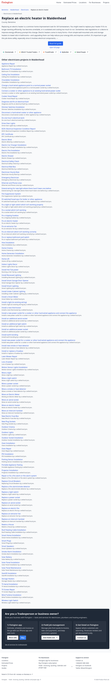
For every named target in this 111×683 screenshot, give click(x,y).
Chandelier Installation (10, 80)
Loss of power (7, 362)
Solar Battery (7, 557)
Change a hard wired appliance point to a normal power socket (26, 85)
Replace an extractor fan (11, 514)
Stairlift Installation (9, 573)
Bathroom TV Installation (11, 69)
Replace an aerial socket (11, 503)
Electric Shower (8, 156)
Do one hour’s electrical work (13, 118)
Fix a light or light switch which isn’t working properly (22, 205)
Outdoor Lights (8, 432)
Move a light (6, 373)
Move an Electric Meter (10, 394)
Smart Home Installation (11, 535)
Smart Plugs (6, 541)
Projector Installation (10, 470)
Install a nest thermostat (11, 308)
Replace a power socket (11, 497)
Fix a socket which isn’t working (14, 210)
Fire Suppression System (11, 194)
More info (13, 638)
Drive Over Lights (8, 123)
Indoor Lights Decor (9, 264)
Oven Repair (6, 448)
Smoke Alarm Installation (11, 551)
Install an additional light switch (14, 324)
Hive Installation (8, 242)
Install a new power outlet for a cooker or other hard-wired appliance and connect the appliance (39, 313)
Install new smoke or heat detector (15, 345)
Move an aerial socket (10, 400)
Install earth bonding (10, 335)
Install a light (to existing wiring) (14, 302)
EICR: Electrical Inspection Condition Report (19, 129)
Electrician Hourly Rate (10, 172)
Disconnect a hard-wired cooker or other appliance (21, 112)
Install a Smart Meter (10, 297)
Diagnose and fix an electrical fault (15, 102)
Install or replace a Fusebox (12, 351)
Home (58, 2)
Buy (22, 638)
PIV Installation (7, 454)
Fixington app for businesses (48, 661)
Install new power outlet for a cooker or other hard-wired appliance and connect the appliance (38, 340)
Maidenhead (14, 10)
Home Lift (5, 259)
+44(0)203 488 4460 (82, 663)
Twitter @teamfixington (84, 668)
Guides (4, 668)
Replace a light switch (10, 492)
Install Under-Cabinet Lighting (13, 291)
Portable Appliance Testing (12, 465)
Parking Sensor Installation (12, 459)
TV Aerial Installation (10, 584)
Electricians (25, 10)
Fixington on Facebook (83, 666)
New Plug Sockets (8, 421)
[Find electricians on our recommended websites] (9, 52)
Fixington (4, 679)
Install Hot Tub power (10, 270)
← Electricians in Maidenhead (12, 14)
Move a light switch (9, 378)
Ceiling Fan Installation (10, 74)
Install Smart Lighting (10, 286)
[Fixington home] (7, 2)
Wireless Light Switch (10, 600)
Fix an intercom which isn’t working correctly (19, 232)
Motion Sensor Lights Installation (14, 367)
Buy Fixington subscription (48, 663)
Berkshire (5, 10)
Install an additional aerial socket (14, 318)
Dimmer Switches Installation (13, 107)
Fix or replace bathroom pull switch (15, 237)
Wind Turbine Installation (11, 595)
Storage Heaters (8, 579)
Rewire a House (8, 524)
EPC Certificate (7, 134)
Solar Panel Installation (11, 562)
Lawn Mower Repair (9, 356)
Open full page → (56, 47)
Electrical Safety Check (10, 161)
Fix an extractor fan (9, 226)
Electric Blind (7, 139)
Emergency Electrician (10, 177)
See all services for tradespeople (16, 645)
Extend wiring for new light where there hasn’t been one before (26, 188)
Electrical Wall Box (9, 167)
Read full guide (55, 43)
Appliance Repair (8, 64)
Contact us (81, 638)
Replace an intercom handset (13, 519)
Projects (106, 2)
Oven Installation (8, 443)
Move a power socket (10, 383)
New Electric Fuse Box (10, 416)
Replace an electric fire (10, 508)
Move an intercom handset (12, 411)
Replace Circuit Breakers (11, 481)
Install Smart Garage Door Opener (15, 280)
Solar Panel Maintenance (11, 568)
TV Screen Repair (8, 589)
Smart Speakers (8, 546)
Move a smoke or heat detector (14, 389)
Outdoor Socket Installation (12, 438)
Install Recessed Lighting (11, 275)
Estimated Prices (70, 2)
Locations (82, 2)
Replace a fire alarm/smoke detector (16, 486)
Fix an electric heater (10, 221)
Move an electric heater (11, 405)
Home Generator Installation (13, 253)
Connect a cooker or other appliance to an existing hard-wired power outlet (31, 91)
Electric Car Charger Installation (14, 145)
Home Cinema (7, 248)
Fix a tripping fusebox (10, 215)
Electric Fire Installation (11, 150)
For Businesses (95, 2)
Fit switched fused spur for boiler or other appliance (22, 199)
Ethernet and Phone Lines (12, 183)
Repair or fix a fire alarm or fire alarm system (19, 476)
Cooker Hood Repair (9, 96)
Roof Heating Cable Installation (14, 530)
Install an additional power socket (15, 329)
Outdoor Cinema (8, 427)
